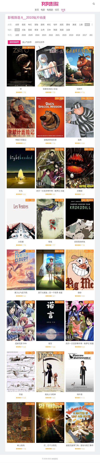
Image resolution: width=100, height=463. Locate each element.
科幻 (49, 25)
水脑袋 (79, 191)
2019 (71, 35)
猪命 (80, 293)
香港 (36, 30)
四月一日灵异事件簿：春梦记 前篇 (80, 344)
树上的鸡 (20, 445)
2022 (51, 35)
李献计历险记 (20, 140)
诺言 (50, 344)
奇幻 (30, 25)
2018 (78, 35)
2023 (44, 35)
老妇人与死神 (50, 394)
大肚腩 (21, 242)
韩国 (55, 30)
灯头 (21, 191)
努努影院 (55, 459)
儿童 (81, 25)
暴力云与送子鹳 (20, 293)
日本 (49, 30)
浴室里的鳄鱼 (79, 242)
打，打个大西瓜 (50, 445)
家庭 (74, 25)
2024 (37, 35)
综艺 (57, 10)
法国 (68, 30)
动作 (55, 25)
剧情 (42, 25)
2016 (91, 35)
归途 (21, 394)
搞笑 (62, 25)
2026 (24, 35)
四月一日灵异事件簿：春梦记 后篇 (50, 191)
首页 (37, 10)
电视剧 (50, 10)
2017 (85, 35)
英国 (62, 30)
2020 (64, 35)
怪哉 (50, 242)
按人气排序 (27, 42)
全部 (17, 25)
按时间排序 (14, 42)
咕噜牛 (79, 89)
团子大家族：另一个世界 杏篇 (50, 293)
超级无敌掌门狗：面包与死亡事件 (79, 445)
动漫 (63, 10)
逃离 (80, 140)
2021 (58, 35)
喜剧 (23, 25)
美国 (30, 30)
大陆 (23, 30)
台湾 (42, 30)
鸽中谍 (79, 394)
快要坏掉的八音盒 (50, 89)
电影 (43, 10)
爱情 (68, 25)
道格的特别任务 (50, 140)
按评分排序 (39, 42)
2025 (31, 35)
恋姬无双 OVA (21, 344)
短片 (87, 25)
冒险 (36, 25)
